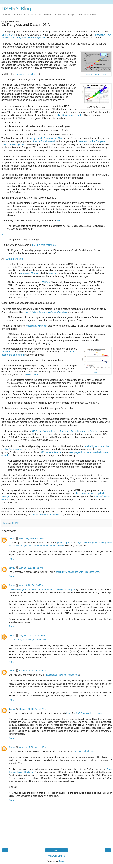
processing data (64, 542)
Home (56, 850)
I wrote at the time (14, 259)
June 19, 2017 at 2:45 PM (31, 585)
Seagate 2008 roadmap (96, 74)
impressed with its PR (84, 751)
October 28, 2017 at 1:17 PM (32, 709)
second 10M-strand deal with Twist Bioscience (77, 572)
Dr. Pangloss (8, 34)
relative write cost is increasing (47, 514)
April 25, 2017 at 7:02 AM (31, 568)
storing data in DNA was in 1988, (45, 138)
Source (96, 372)
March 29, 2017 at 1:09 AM (31, 538)
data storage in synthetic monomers (62, 675)
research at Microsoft (36, 325)
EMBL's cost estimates (44, 245)
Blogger (62, 861)
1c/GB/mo (44, 282)
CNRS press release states (89, 713)
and (3, 234)
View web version (56, 856)
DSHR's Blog (16, 8)
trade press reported (24, 74)
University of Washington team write (29, 639)
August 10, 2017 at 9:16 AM (32, 635)
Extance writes (32, 374)
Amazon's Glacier (29, 273)
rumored (53, 273)
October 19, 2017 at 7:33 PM (32, 670)
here (68, 713)
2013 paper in (50, 452)
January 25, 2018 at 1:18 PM (32, 747)
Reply (11, 558)
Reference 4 (7, 351)
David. (12, 538)
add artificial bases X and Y (69, 115)
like (59, 220)
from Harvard (43, 141)
